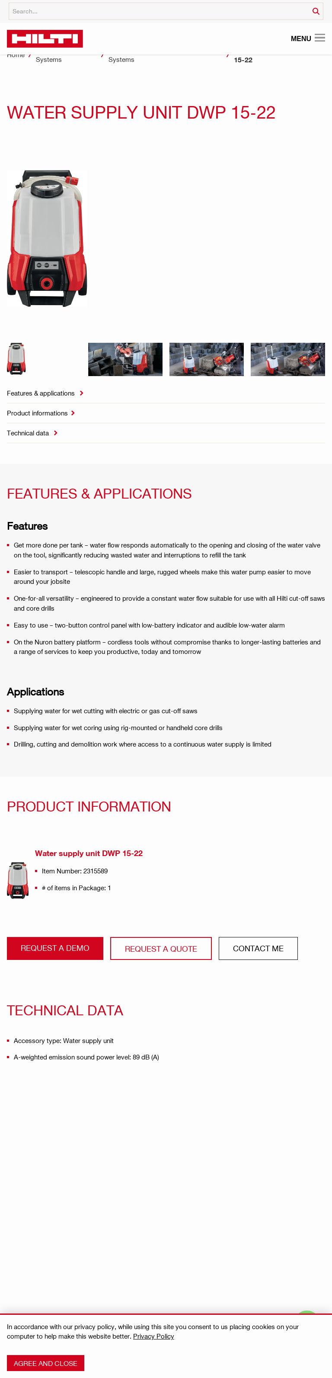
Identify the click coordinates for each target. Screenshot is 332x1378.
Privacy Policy (153, 1336)
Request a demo (55, 947)
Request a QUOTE (161, 948)
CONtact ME (258, 948)
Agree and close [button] (45, 1363)
